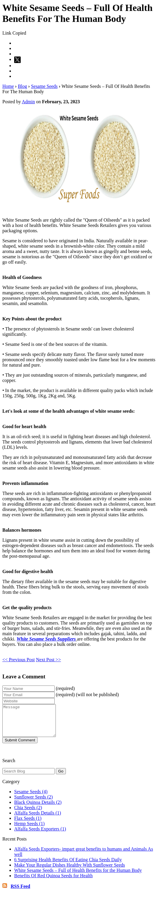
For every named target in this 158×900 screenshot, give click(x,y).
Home (8, 86)
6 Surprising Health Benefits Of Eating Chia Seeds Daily (68, 865)
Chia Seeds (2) (28, 813)
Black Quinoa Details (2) (37, 808)
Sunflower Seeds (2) (33, 803)
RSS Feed (20, 892)
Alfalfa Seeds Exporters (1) (40, 835)
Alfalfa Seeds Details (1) (37, 819)
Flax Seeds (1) (27, 824)
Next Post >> (48, 659)
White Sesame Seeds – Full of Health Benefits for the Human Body (78, 876)
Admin (28, 101)
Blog (22, 86)
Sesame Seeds (44, 86)
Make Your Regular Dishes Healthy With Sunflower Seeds (69, 871)
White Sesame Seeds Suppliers (46, 638)
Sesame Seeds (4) (31, 797)
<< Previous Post (18, 659)
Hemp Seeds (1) (29, 829)
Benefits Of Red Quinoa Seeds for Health (53, 881)
